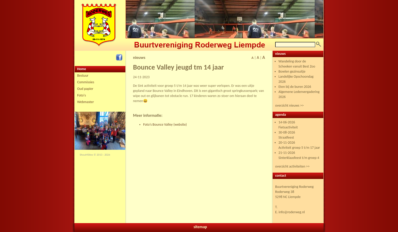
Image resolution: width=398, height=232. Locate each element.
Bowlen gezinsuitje (291, 71)
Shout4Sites (86, 154)
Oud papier (85, 89)
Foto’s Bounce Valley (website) (165, 124)
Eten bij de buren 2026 (294, 87)
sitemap (200, 226)
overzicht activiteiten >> (292, 166)
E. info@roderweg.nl (290, 212)
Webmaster (85, 102)
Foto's (81, 95)
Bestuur (82, 75)
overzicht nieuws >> (289, 105)
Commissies (85, 82)
